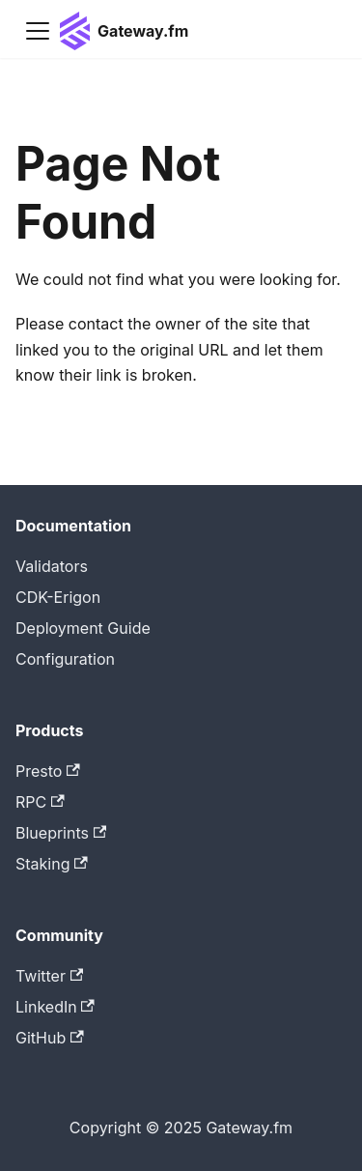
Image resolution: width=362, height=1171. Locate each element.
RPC (40, 802)
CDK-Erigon (57, 597)
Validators (51, 566)
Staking (51, 863)
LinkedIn (55, 1006)
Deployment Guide (83, 628)
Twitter (49, 975)
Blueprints (60, 833)
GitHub (49, 1037)
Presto (47, 771)
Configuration (65, 659)
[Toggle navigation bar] (37, 30)
